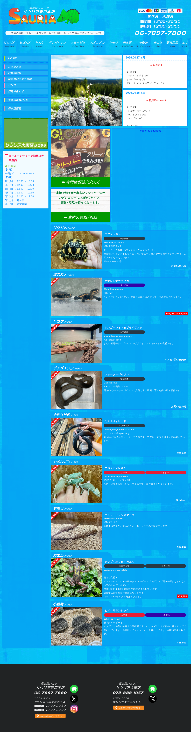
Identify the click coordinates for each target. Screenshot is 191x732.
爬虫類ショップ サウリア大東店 (26, 130)
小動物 (143, 44)
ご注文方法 (14, 67)
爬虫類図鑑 (14, 108)
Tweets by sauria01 (149, 130)
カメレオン (97, 44)
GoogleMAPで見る (51, 716)
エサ (185, 44)
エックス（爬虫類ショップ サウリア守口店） (74, 699)
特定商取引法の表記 (20, 79)
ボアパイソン (57, 44)
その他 (158, 44)
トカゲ (39, 44)
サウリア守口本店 (39, 10)
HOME (12, 58)
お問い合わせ (16, 91)
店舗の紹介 (14, 73)
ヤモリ (113, 44)
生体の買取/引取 (18, 100)
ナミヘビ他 (78, 44)
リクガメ (9, 44)
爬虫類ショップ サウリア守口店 (74, 689)
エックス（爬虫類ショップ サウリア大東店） (152, 699)
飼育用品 (172, 44)
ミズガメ (25, 44)
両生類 (127, 44)
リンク (12, 85)
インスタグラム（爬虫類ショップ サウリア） (74, 709)
